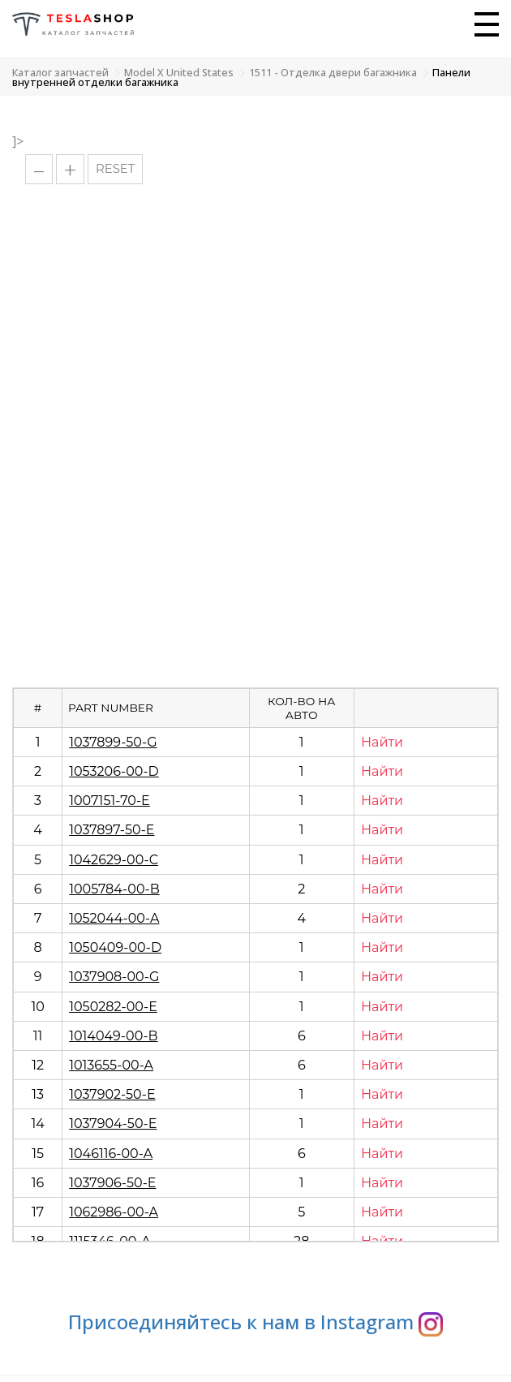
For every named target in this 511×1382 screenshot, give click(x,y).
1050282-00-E (113, 1006)
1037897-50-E (111, 829)
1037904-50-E (113, 1123)
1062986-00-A (113, 1212)
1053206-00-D (114, 771)
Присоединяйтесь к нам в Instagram (255, 1321)
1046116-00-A (110, 1153)
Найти (382, 742)
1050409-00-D (115, 947)
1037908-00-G (114, 976)
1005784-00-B (114, 889)
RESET (115, 168)
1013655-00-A (111, 1065)
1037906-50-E (112, 1182)
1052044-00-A (114, 918)
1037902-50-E (112, 1094)
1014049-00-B (113, 1036)
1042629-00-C (113, 860)
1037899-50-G (113, 742)
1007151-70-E (109, 800)
